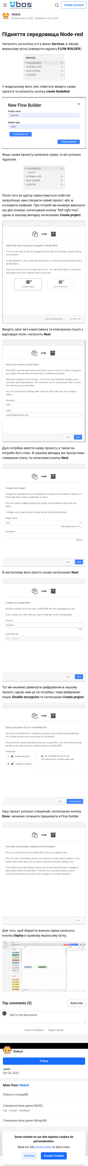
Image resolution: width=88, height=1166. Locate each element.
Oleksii (16, 14)
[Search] (56, 5)
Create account (74, 5)
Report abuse (55, 1030)
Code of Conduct (34, 1030)
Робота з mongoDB (43, 1095)
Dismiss (29, 1155)
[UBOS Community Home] (20, 5)
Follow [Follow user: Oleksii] (44, 1061)
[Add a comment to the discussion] (47, 1017)
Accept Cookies (54, 1155)
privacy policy (43, 1147)
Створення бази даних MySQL (43, 1108)
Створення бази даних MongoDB (43, 1121)
